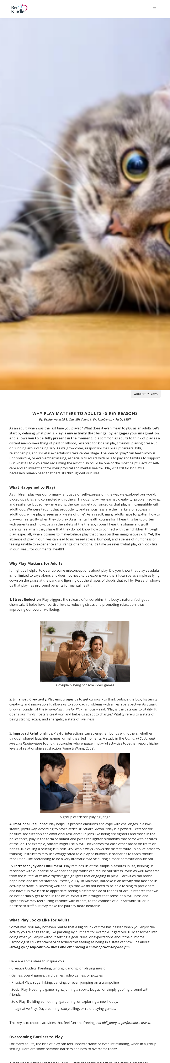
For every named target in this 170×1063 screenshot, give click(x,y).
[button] (154, 8)
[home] (29, 8)
